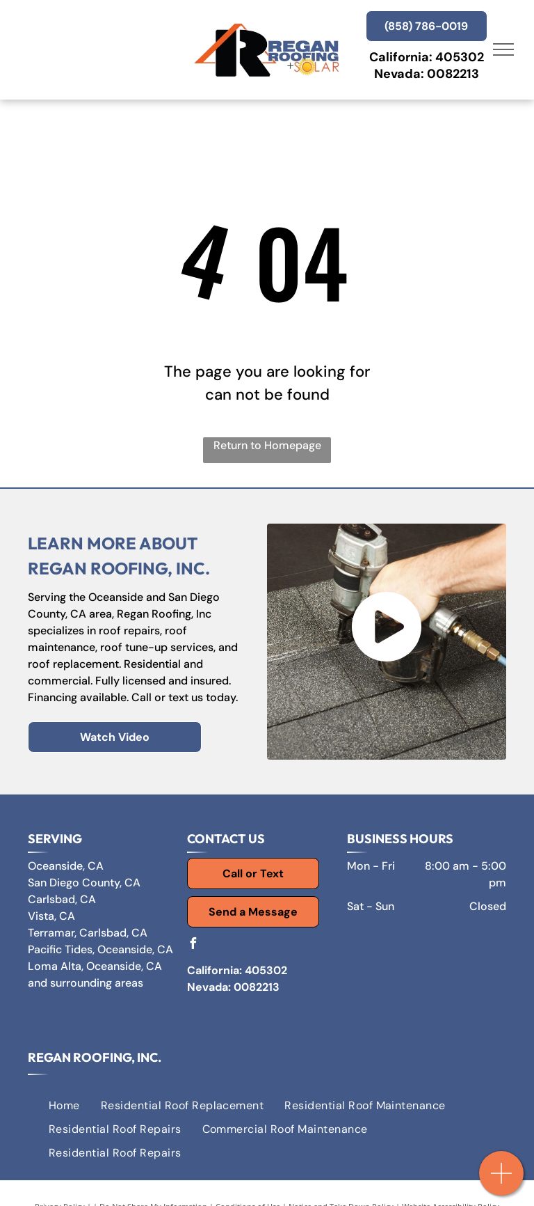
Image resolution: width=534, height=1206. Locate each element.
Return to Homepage (267, 445)
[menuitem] (64, 1105)
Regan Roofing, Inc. (94, 1057)
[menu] (503, 49)
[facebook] (193, 945)
